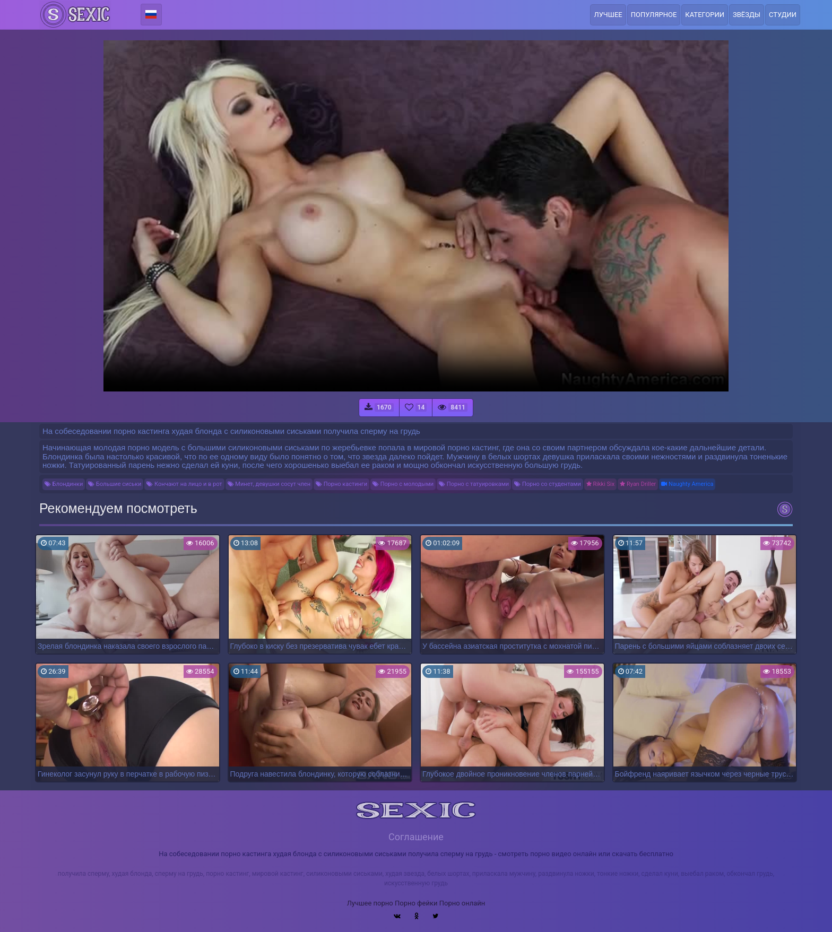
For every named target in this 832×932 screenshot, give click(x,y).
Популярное (654, 15)
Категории (704, 15)
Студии (782, 15)
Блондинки (64, 484)
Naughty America (687, 484)
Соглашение (416, 836)
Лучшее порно (370, 903)
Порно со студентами (547, 484)
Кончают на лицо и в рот (184, 484)
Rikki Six (600, 484)
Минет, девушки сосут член (269, 484)
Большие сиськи (114, 484)
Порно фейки (416, 903)
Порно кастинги (341, 484)
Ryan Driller (638, 484)
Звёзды (746, 15)
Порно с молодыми (403, 484)
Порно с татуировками (474, 484)
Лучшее (608, 15)
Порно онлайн (462, 903)
